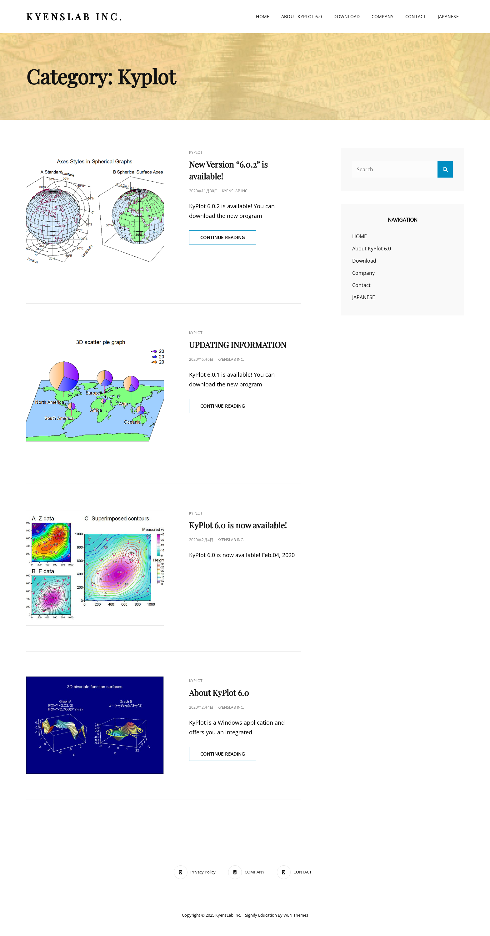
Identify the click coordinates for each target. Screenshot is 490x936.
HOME (262, 16)
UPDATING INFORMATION (237, 344)
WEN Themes (295, 915)
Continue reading (228, 239)
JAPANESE (448, 16)
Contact (415, 16)
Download (346, 16)
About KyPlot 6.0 (301, 16)
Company (383, 16)
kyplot (195, 152)
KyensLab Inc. (75, 16)
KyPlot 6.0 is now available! (238, 525)
